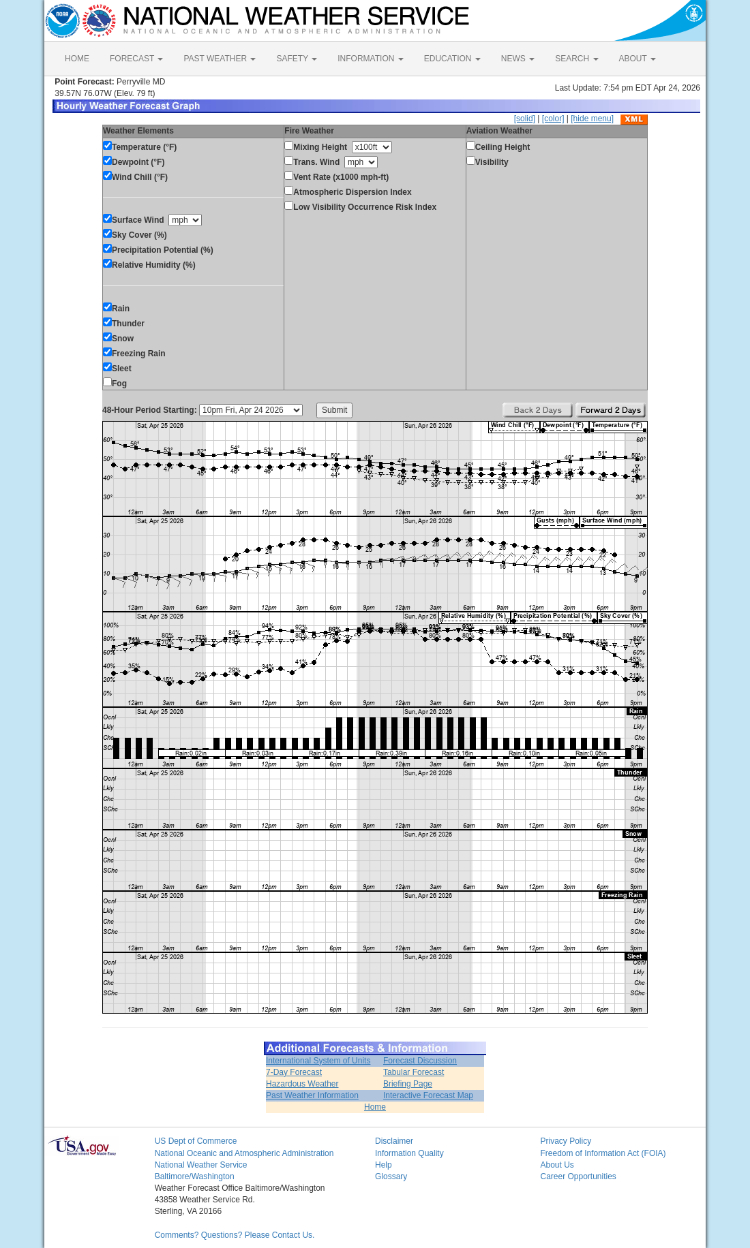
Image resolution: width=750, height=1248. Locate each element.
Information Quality (409, 1153)
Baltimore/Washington (195, 1176)
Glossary (391, 1176)
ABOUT (637, 58)
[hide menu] (592, 118)
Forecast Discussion (420, 1060)
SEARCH (576, 58)
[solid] (524, 118)
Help (383, 1165)
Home (375, 1107)
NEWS (518, 58)
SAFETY (296, 58)
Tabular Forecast (413, 1072)
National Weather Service (201, 1165)
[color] (553, 118)
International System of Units (318, 1060)
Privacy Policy (565, 1141)
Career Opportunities (578, 1176)
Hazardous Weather (302, 1084)
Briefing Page (407, 1084)
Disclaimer (394, 1141)
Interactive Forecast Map (428, 1095)
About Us (556, 1165)
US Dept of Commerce (196, 1141)
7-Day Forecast (294, 1072)
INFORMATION (370, 58)
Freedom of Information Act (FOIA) (602, 1153)
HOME (77, 58)
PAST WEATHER (219, 58)
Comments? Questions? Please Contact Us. (235, 1235)
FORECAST (136, 58)
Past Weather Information (312, 1095)
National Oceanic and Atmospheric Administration (244, 1153)
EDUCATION (452, 58)
